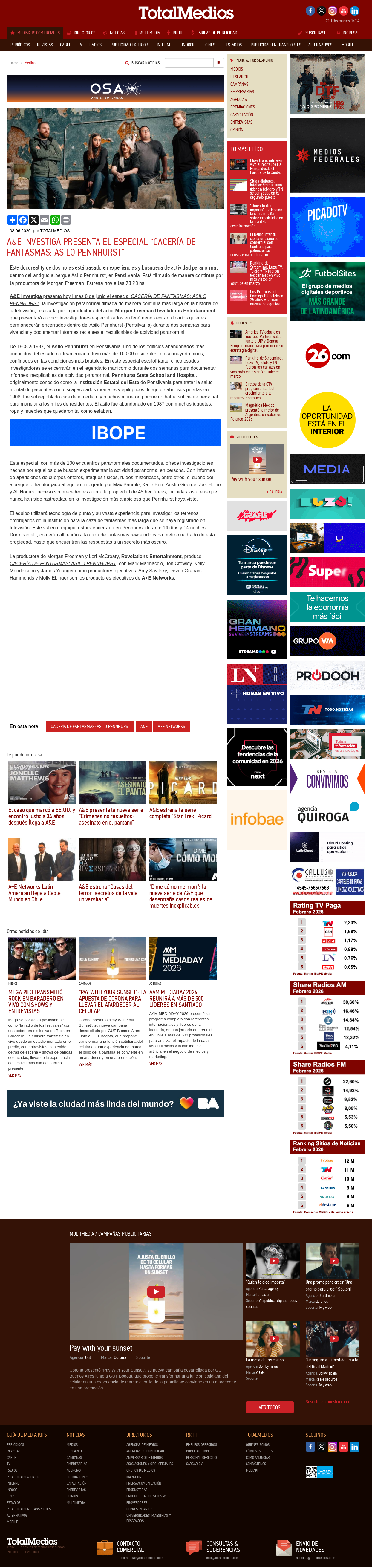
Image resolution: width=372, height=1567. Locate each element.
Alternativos (17, 1515)
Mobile (12, 1521)
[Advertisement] (31, 1320)
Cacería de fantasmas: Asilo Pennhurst (90, 726)
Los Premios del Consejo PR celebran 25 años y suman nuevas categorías (257, 298)
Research (239, 77)
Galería (274, 492)
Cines (11, 1496)
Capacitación (241, 115)
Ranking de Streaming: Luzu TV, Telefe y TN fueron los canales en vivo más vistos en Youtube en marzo (256, 273)
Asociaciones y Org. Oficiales (149, 1463)
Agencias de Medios (142, 1444)
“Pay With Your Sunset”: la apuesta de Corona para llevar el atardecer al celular (112, 1001)
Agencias (238, 99)
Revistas (14, 1451)
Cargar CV (194, 1463)
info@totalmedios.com (223, 1558)
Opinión (237, 130)
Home (14, 63)
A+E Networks (171, 726)
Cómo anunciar (258, 1457)
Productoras (136, 1489)
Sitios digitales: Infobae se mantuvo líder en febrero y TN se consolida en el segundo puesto (256, 189)
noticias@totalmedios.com (315, 1558)
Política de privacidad (23, 1552)
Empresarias (242, 92)
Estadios (14, 1502)
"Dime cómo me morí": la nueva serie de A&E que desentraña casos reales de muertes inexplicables (180, 896)
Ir (218, 62)
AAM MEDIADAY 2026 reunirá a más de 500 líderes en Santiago (176, 998)
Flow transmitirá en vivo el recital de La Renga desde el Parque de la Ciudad (256, 167)
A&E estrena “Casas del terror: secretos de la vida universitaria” (108, 893)
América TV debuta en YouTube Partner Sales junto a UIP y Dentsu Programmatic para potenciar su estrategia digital (257, 341)
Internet (14, 1483)
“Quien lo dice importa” (266, 1282)
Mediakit (253, 1470)
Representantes (139, 1509)
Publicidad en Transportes (29, 1509)
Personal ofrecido (201, 1457)
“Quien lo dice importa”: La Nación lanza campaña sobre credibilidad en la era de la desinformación (256, 216)
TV (8, 1463)
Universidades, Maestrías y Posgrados (148, 1518)
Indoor (12, 1489)
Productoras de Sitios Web (148, 1496)
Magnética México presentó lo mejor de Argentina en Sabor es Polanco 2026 (255, 412)
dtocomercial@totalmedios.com (139, 1558)
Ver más (15, 1075)
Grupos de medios (140, 1470)
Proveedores (136, 1502)
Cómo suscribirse (260, 1451)
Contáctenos (256, 1463)
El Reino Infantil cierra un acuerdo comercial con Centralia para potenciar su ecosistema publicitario (254, 245)
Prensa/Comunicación (143, 1483)
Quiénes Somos (258, 1444)
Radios (12, 1470)
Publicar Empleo (200, 1451)
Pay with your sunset (251, 479)
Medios (236, 69)
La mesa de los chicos (265, 1360)
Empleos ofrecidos (201, 1444)
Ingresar (348, 33)
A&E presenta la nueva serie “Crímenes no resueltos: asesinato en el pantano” (111, 816)
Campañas (239, 84)
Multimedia (76, 1502)
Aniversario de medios (144, 1457)
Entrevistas (241, 122)
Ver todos (270, 1407)
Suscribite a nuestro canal (328, 1401)
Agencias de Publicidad (145, 1451)
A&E (144, 726)
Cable (11, 1457)
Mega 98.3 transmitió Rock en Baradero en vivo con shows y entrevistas (36, 1001)
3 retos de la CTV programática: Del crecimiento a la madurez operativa (252, 391)
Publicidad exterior (23, 1477)
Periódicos (15, 1444)
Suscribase (312, 33)
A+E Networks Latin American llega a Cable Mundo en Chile (34, 893)
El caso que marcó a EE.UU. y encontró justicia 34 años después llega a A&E (41, 816)
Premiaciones (242, 107)
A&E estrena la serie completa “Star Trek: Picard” (181, 813)
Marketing (135, 1477)
